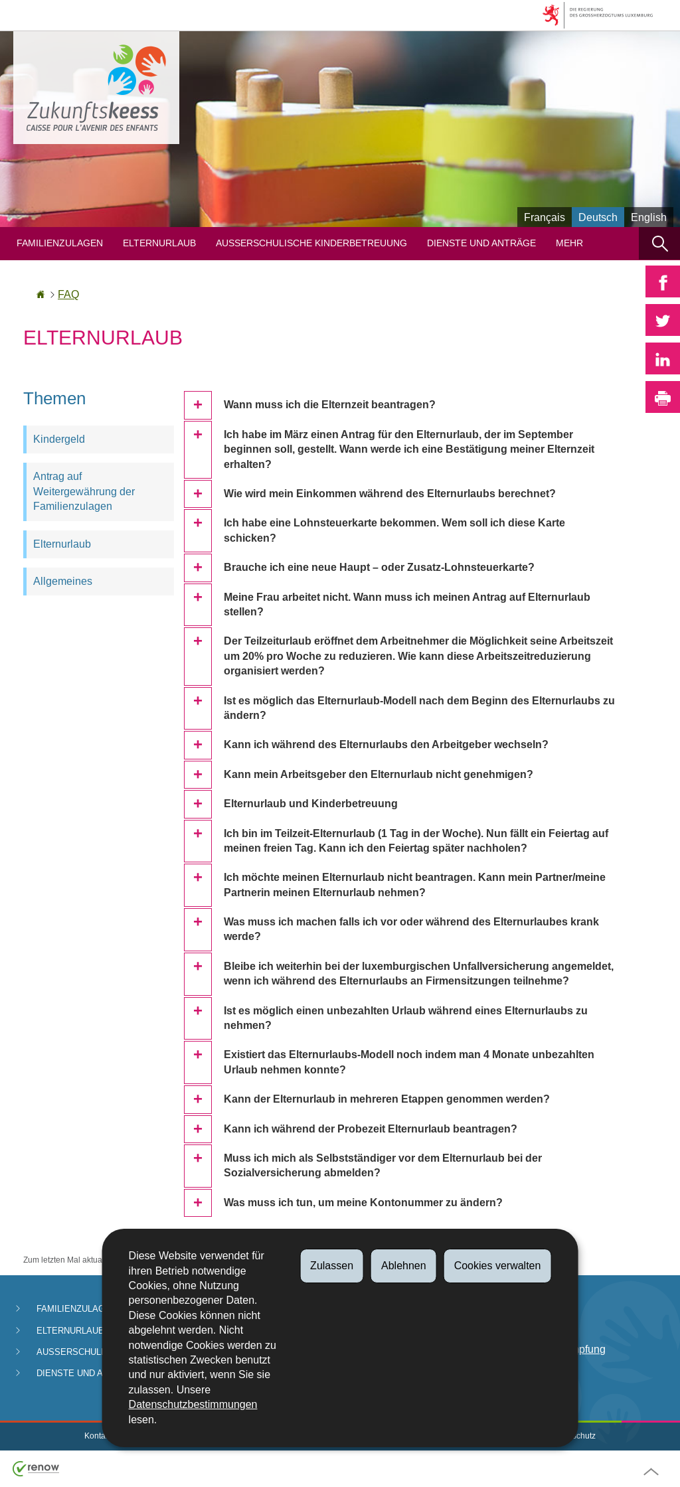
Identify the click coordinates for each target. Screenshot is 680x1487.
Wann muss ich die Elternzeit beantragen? (330, 404)
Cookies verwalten (497, 1265)
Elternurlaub (159, 243)
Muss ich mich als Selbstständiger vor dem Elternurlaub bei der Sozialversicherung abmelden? (383, 1165)
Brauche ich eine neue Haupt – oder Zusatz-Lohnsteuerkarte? (379, 567)
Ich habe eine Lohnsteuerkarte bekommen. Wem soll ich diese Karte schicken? (394, 530)
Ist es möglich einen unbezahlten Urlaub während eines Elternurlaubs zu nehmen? (406, 1018)
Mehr (569, 243)
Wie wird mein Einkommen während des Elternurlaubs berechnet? (390, 493)
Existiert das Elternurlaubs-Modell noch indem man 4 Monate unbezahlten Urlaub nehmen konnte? (409, 1062)
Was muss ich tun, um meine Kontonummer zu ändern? (363, 1202)
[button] (659, 243)
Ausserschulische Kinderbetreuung (311, 243)
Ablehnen (403, 1265)
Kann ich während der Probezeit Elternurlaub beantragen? (370, 1128)
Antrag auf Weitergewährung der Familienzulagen (84, 491)
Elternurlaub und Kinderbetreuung (311, 803)
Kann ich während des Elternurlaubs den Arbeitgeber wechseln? (386, 744)
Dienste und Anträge (481, 243)
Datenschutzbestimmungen (193, 1404)
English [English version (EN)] (649, 217)
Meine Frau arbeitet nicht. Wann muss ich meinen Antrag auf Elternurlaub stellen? (407, 604)
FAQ (68, 294)
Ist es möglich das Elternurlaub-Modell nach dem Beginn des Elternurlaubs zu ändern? (419, 708)
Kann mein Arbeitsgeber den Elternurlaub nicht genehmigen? (378, 774)
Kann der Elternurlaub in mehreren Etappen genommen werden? (387, 1099)
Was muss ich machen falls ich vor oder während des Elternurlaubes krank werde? (411, 929)
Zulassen (331, 1265)
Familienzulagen (60, 243)
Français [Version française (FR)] (544, 217)
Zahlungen (536, 1310)
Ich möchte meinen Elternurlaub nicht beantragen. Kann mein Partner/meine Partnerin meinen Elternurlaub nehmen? (415, 885)
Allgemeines (62, 581)
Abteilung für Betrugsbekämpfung (558, 1342)
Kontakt (98, 1436)
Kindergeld (59, 439)
